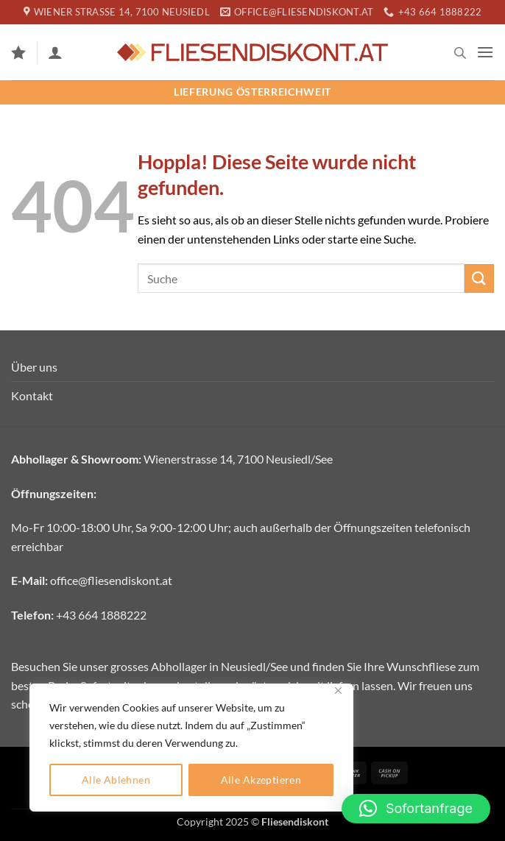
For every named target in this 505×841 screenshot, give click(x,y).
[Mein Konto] (55, 52)
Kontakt (32, 395)
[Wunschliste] (18, 52)
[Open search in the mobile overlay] (460, 52)
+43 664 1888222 (101, 615)
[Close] (338, 690)
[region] (191, 748)
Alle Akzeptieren (261, 779)
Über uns (34, 367)
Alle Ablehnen (116, 779)
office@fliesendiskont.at (111, 580)
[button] (485, 52)
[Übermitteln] (479, 278)
